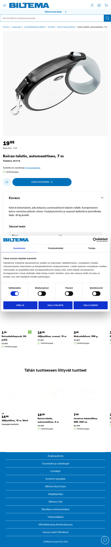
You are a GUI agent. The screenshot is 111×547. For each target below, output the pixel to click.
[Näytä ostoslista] (99, 5)
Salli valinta (55, 305)
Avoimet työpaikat (55, 478)
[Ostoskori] (106, 5)
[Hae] (107, 18)
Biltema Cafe (55, 501)
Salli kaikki (91, 305)
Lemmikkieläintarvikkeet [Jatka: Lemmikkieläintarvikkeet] (34, 27)
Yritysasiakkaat (55, 517)
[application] (105, 540)
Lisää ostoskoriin (42, 182)
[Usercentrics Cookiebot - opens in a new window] (95, 240)
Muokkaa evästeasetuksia (55, 509)
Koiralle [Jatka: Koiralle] (51, 27)
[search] (55, 18)
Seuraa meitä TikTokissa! (55, 532)
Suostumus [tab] (19, 248)
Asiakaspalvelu (55, 455)
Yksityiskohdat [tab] (55, 248)
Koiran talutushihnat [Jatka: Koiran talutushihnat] (66, 27)
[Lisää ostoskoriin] (7, 182)
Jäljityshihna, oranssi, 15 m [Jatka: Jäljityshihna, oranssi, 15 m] (52, 336)
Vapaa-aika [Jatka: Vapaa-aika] (16, 27)
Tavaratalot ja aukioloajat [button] (55, 463)
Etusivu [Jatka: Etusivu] (6, 27)
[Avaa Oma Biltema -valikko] (92, 5)
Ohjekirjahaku (55, 494)
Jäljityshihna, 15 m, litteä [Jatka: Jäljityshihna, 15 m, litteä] (15, 420)
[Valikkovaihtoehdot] (4, 5)
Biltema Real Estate (55, 486)
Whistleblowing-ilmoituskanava (55, 524)
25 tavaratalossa (32, 167)
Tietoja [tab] (91, 248)
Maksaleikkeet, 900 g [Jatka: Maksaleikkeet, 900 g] (86, 336)
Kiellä (20, 305)
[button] (55, 12)
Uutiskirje (55, 471)
